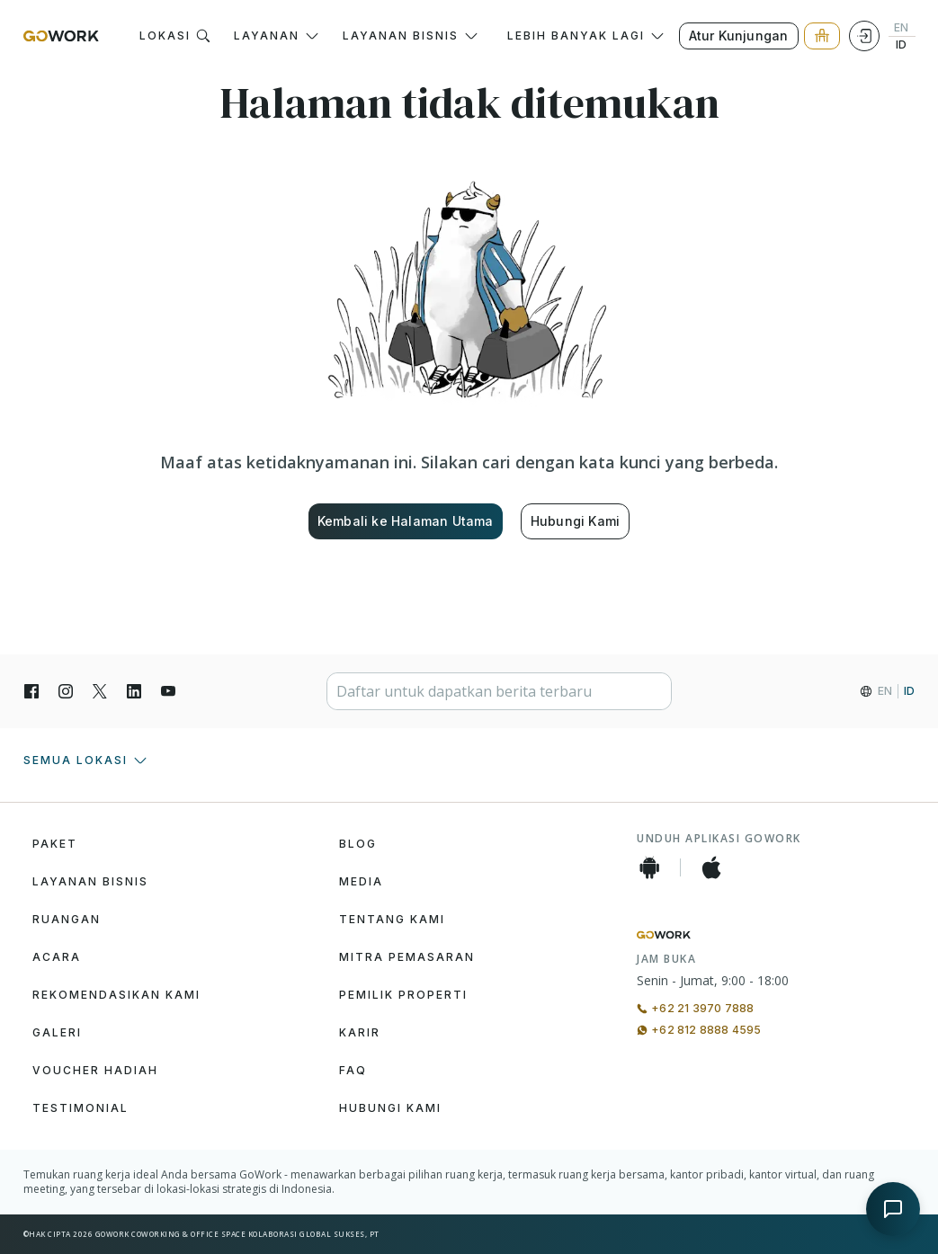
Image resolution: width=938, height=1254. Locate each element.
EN (901, 28)
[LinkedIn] (134, 691)
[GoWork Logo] (61, 36)
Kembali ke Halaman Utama (405, 521)
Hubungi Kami (575, 521)
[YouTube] (168, 691)
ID (901, 45)
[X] (100, 691)
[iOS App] (711, 867)
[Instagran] (66, 691)
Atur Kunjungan (739, 35)
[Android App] (649, 867)
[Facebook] (31, 691)
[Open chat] (893, 1209)
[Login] (864, 36)
